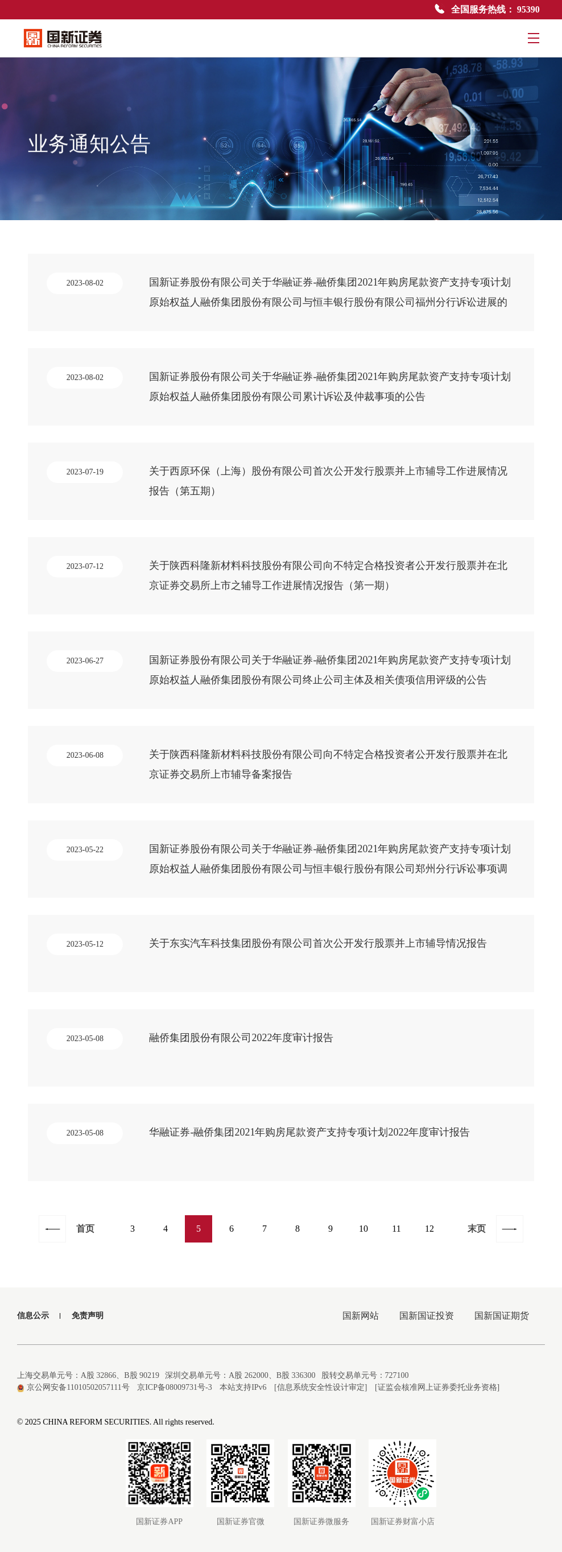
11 (396, 1228)
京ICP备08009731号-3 (174, 1387)
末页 (477, 1228)
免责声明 (88, 1315)
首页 (85, 1228)
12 (429, 1228)
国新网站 (360, 1315)
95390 (528, 9)
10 (363, 1228)
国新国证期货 (501, 1315)
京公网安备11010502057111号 (73, 1387)
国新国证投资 (426, 1315)
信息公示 (33, 1315)
